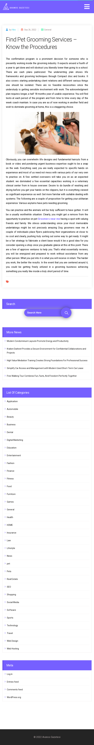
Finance (10, 471)
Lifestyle (11, 548)
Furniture (11, 494)
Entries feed (13, 682)
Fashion (10, 463)
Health (10, 517)
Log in (9, 674)
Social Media (13, 602)
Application (12, 401)
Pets (9, 571)
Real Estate (12, 579)
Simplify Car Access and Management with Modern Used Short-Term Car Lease (45, 368)
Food (9, 486)
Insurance (11, 533)
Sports (10, 618)
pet (8, 563)
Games (10, 502)
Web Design (12, 641)
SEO (9, 587)
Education (11, 448)
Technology (12, 625)
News (9, 556)
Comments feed (15, 689)
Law (9, 540)
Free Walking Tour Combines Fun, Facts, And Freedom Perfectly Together (42, 376)
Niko (14, 29)
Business (11, 424)
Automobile (12, 409)
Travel (10, 633)
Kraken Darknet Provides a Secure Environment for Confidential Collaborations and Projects (46, 351)
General (10, 509)
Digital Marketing (15, 440)
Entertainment (14, 455)
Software (11, 610)
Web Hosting (13, 648)
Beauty (10, 417)
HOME (10, 525)
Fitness (10, 478)
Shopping (11, 594)
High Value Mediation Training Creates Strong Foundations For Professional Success (47, 360)
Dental (10, 432)
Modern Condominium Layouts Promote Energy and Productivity (38, 341)
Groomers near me (49, 218)
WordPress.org (14, 697)
